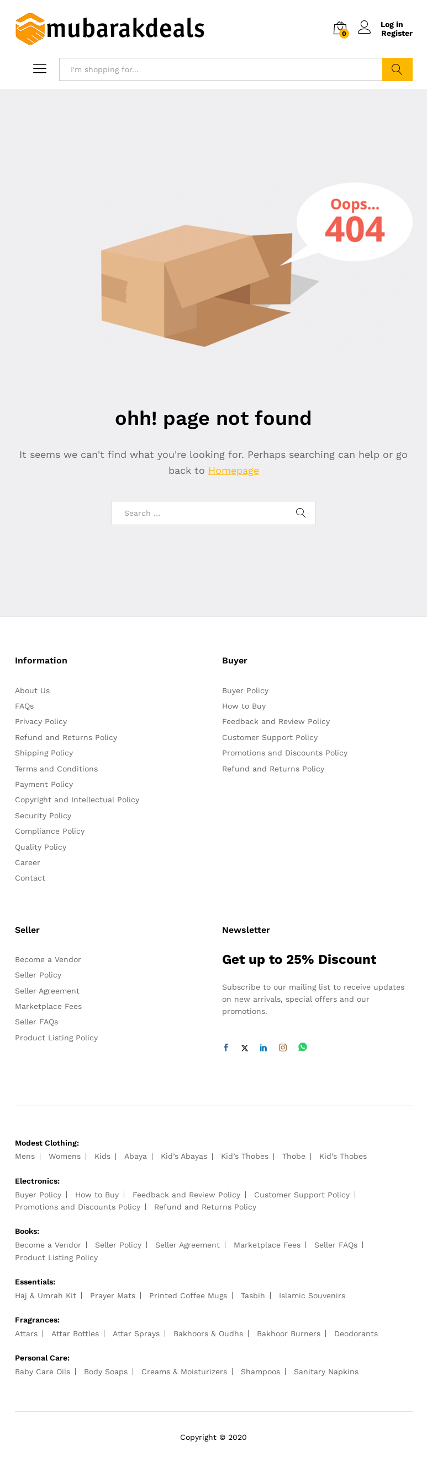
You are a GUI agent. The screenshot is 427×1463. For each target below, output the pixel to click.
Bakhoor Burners (288, 1333)
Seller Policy (38, 974)
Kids (102, 1156)
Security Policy (43, 815)
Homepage (233, 470)
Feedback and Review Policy (276, 721)
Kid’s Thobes (244, 1156)
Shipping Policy (44, 752)
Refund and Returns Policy (66, 737)
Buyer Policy (245, 690)
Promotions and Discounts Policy (284, 752)
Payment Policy (44, 784)
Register (397, 33)
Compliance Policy (50, 831)
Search (397, 69)
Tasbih (253, 1295)
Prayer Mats (112, 1295)
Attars (26, 1333)
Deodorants (356, 1333)
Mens (25, 1156)
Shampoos (260, 1371)
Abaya (135, 1156)
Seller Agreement (47, 990)
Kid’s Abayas (184, 1156)
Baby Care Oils (42, 1371)
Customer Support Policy (270, 737)
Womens (65, 1156)
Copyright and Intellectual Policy (77, 799)
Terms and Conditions (56, 768)
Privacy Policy (41, 721)
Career (27, 862)
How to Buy (244, 705)
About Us (32, 690)
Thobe (293, 1156)
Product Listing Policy (56, 1037)
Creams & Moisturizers (184, 1371)
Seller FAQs (36, 1021)
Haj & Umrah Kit (45, 1295)
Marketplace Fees (48, 1006)
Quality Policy (40, 847)
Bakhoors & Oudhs (208, 1333)
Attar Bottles (75, 1333)
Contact (30, 877)
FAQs (24, 705)
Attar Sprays (136, 1333)
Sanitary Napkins (326, 1371)
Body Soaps (106, 1371)
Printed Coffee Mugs (188, 1295)
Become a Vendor (48, 959)
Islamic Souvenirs (312, 1295)
